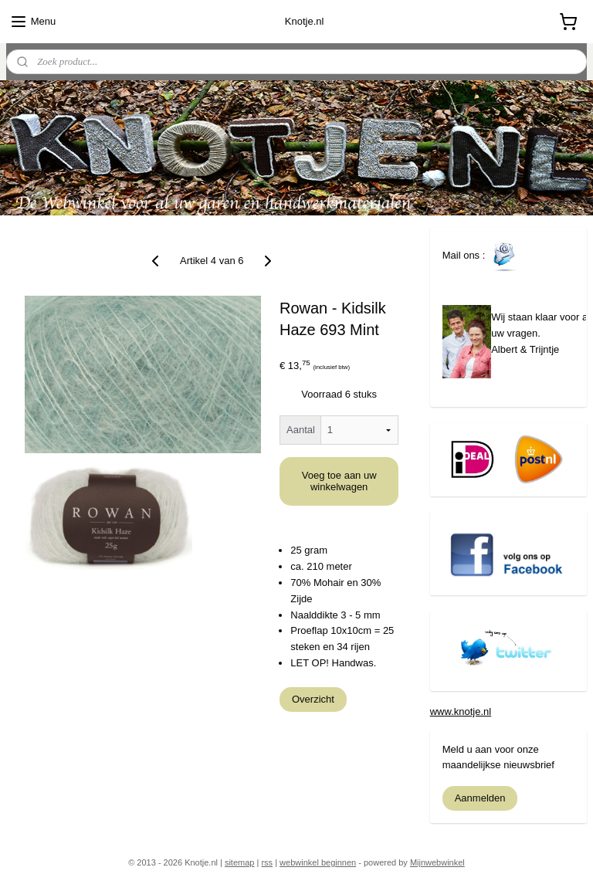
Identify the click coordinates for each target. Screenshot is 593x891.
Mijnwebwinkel (437, 862)
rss (267, 862)
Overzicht (313, 698)
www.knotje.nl (460, 711)
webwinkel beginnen (318, 862)
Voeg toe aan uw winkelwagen (339, 481)
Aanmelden (480, 798)
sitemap (240, 862)
